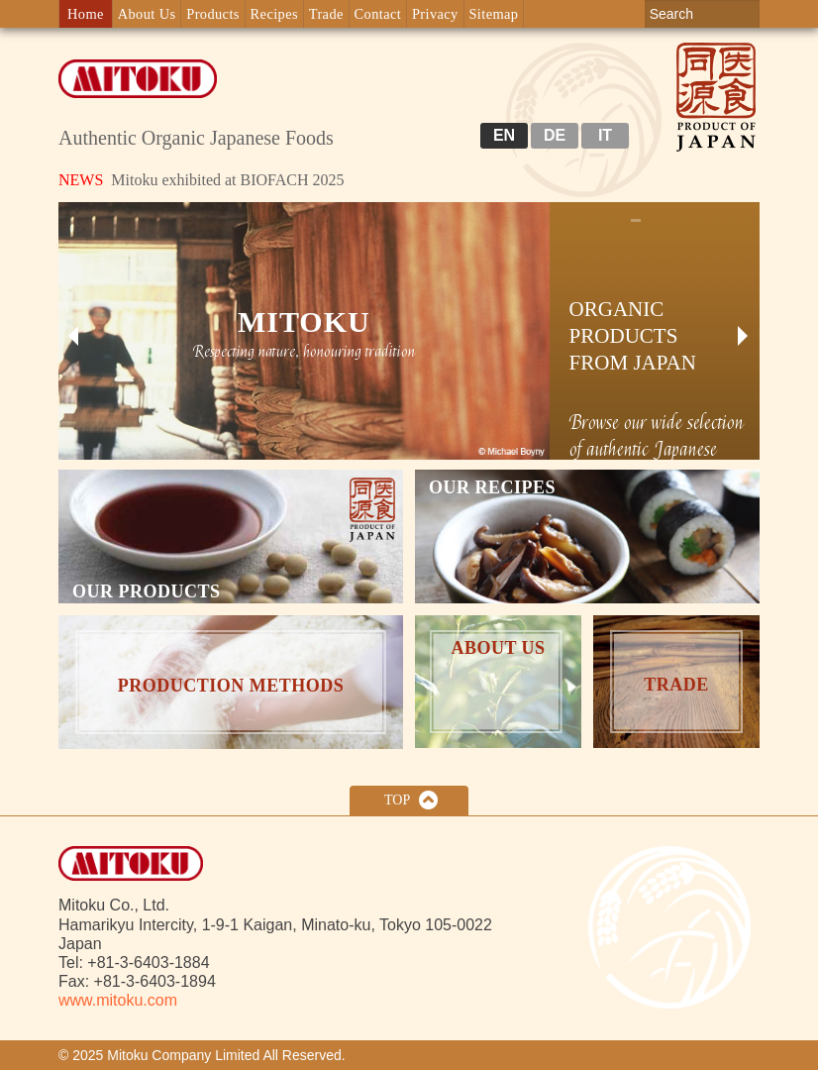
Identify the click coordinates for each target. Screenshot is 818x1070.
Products (213, 14)
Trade (326, 14)
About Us (147, 14)
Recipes (274, 14)
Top (397, 800)
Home (85, 14)
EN (504, 135)
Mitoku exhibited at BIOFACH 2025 (201, 179)
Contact (378, 14)
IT (605, 135)
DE (554, 135)
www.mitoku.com (117, 1000)
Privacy (435, 14)
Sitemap (493, 14)
